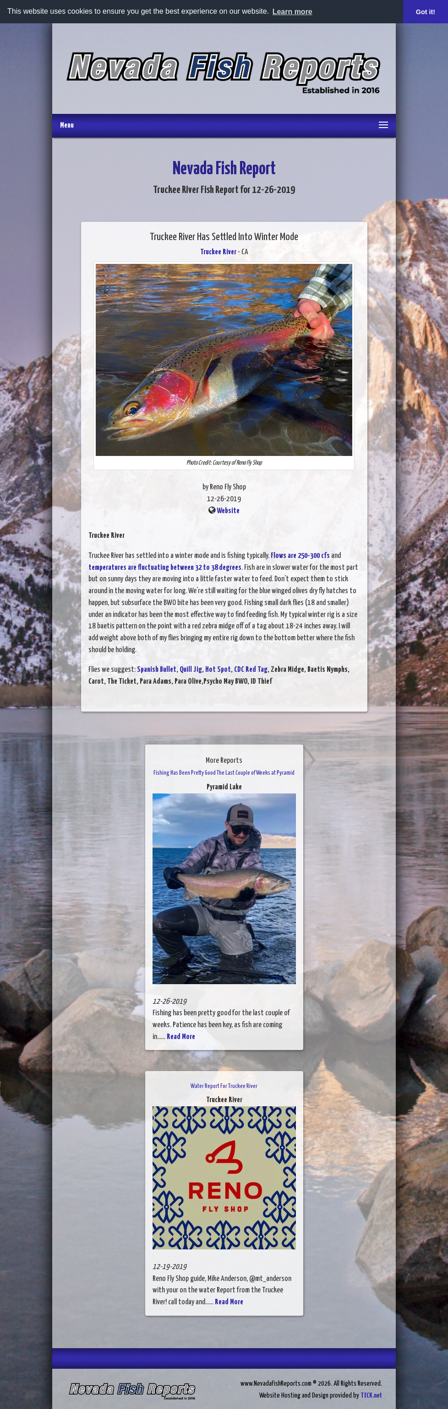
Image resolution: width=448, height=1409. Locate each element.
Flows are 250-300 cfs (300, 556)
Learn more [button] (292, 12)
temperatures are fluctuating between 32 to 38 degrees (164, 568)
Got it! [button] (425, 12)
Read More (181, 1037)
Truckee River (218, 252)
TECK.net (371, 1395)
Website (228, 511)
